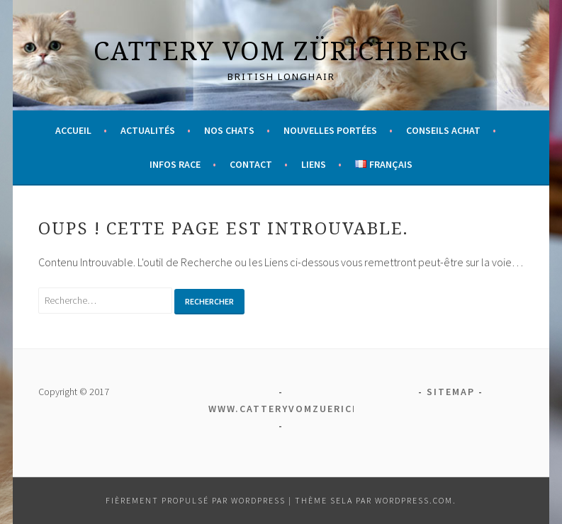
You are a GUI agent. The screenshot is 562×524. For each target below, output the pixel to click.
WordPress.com (414, 500)
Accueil (73, 130)
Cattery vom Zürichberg (281, 50)
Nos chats (229, 130)
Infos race (175, 164)
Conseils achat (443, 130)
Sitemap (451, 391)
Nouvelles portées (330, 130)
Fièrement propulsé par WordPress (196, 500)
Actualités (147, 130)
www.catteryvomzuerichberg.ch (308, 408)
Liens (313, 164)
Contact (251, 164)
